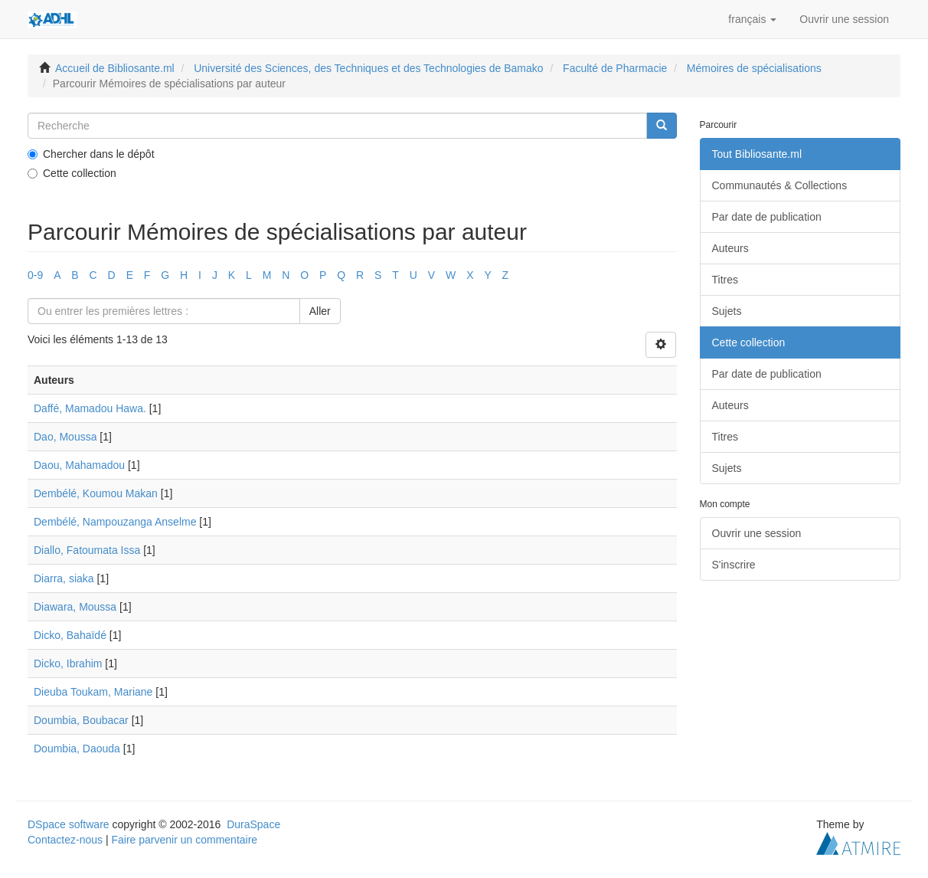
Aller (320, 311)
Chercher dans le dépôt (91, 154)
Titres (725, 280)
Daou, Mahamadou (79, 465)
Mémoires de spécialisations (754, 68)
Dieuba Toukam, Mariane (93, 692)
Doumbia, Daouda (77, 748)
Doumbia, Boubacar (81, 720)
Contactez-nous (65, 840)
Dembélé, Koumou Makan (96, 493)
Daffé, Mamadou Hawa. (90, 408)
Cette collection (72, 173)
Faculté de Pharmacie (615, 68)
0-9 (35, 275)
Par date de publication (767, 217)
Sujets (727, 311)
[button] (752, 19)
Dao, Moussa (65, 437)
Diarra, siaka (64, 578)
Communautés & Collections (780, 185)
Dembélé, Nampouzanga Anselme (115, 522)
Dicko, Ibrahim (68, 663)
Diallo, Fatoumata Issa (87, 550)
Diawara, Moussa (75, 607)
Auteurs (730, 248)
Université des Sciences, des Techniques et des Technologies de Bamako (368, 68)
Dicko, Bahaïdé (70, 635)
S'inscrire (734, 565)
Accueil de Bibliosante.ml (115, 68)
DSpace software (68, 824)
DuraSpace (253, 824)
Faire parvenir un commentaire (184, 840)
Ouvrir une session (757, 533)
